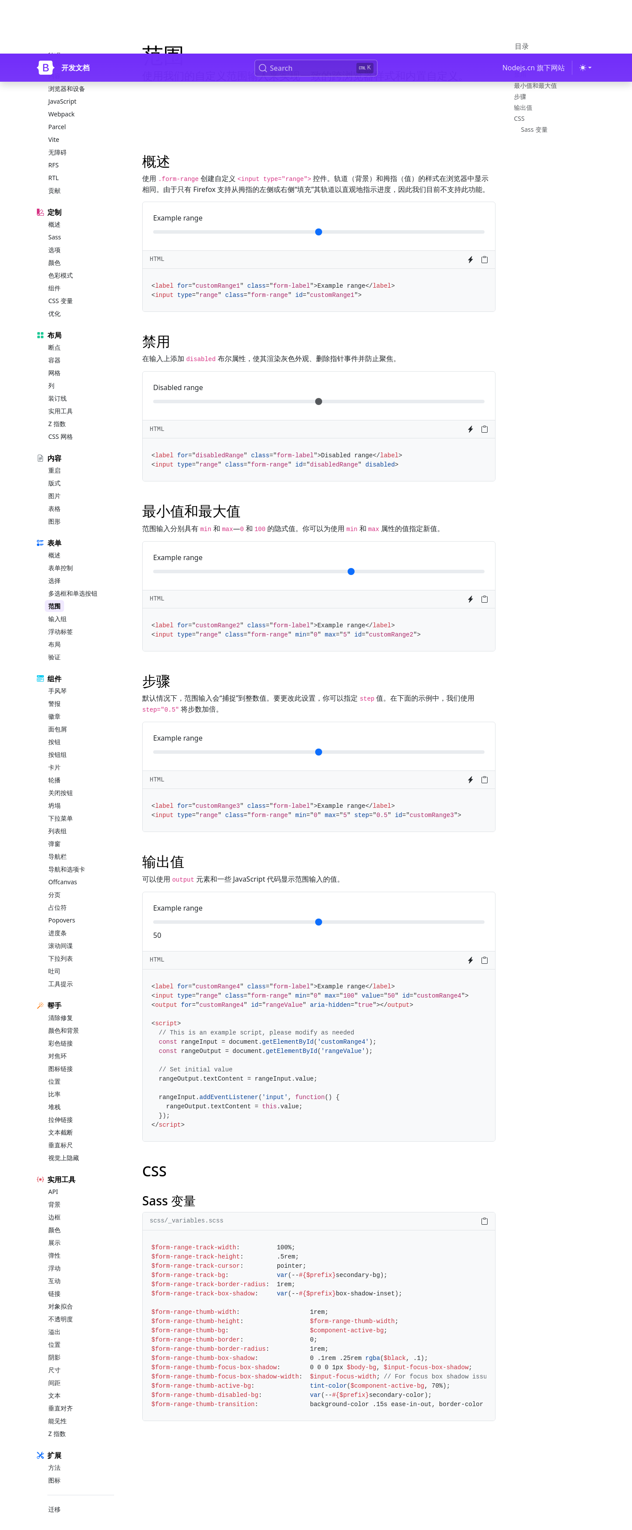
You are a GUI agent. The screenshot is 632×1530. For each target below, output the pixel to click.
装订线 (57, 384)
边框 (54, 1203)
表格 (54, 494)
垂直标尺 (60, 1131)
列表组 (57, 817)
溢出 (54, 1317)
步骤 (520, 96)
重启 (54, 456)
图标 (54, 1466)
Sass (54, 223)
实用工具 (60, 397)
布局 (54, 630)
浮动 (54, 1254)
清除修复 (60, 1003)
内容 (54, 62)
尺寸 (54, 1356)
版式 (54, 469)
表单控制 (60, 554)
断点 (54, 333)
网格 (54, 358)
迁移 (54, 1495)
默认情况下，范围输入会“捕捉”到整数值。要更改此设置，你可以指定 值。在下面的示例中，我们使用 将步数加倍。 (308, 703)
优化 (54, 299)
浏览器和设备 (66, 74)
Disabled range (178, 387)
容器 (54, 346)
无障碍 (57, 138)
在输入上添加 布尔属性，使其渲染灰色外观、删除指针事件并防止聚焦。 (271, 358)
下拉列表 (60, 944)
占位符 (57, 893)
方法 (54, 1453)
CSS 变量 (60, 286)
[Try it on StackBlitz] (470, 260)
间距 (54, 1368)
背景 (54, 1190)
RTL (53, 163)
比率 (54, 1080)
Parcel (57, 113)
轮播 (54, 766)
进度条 (57, 919)
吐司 (54, 957)
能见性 (57, 1407)
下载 (54, 49)
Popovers (61, 906)
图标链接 (60, 1054)
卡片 (54, 753)
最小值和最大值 (535, 85)
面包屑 (57, 715)
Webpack (61, 100)
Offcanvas (62, 868)
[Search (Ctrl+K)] (316, 14)
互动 (54, 1266)
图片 (54, 481)
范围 (54, 592)
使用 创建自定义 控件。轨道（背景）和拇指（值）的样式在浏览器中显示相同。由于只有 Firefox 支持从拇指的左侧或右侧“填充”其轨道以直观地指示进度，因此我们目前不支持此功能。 (315, 184)
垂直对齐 (60, 1394)
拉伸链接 (60, 1105)
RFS (53, 151)
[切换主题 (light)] (585, 14)
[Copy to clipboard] (485, 260)
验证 (54, 643)
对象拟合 (60, 1292)
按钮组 (57, 740)
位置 (54, 1067)
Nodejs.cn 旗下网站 (533, 14)
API (53, 1177)
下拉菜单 (60, 804)
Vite (53, 125)
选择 (54, 566)
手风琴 (57, 677)
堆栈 (54, 1093)
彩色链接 (60, 1029)
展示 (54, 1228)
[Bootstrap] (45, 14)
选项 (54, 235)
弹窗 (54, 829)
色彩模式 (60, 261)
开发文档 (75, 14)
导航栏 (57, 842)
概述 (54, 210)
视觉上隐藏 (63, 1143)
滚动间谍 (60, 931)
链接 (54, 1279)
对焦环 (57, 1042)
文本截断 (60, 1118)
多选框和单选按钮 (72, 579)
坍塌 (54, 791)
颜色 (54, 248)
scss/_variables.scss (186, 1220)
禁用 (520, 74)
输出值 (523, 107)
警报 (54, 689)
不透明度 (60, 1305)
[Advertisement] (319, 118)
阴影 (54, 1343)
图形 (54, 507)
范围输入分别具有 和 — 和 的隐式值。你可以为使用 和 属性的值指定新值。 (293, 528)
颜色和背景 (63, 1016)
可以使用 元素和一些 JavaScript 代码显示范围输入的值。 (243, 879)
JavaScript (62, 87)
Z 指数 (57, 409)
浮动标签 (60, 617)
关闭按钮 (60, 778)
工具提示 (60, 970)
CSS (519, 118)
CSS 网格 (60, 422)
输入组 (57, 604)
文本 (54, 1381)
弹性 (54, 1241)
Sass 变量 (534, 129)
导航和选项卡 (66, 855)
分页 (54, 880)
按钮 (54, 727)
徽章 (54, 702)
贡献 (54, 176)
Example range (177, 218)
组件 (54, 274)
